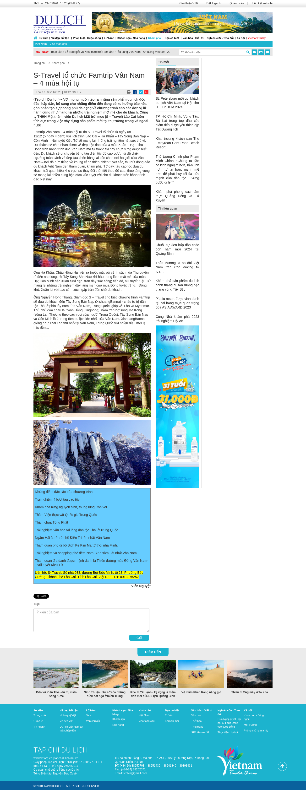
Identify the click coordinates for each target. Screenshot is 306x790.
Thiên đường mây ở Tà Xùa (249, 692)
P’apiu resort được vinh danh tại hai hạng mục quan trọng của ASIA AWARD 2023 (177, 303)
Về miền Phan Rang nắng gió (201, 692)
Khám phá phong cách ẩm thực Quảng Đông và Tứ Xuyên (177, 196)
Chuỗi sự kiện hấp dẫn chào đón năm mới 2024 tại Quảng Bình (177, 249)
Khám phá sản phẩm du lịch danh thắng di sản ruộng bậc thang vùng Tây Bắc (177, 285)
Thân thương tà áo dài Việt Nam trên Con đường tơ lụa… (177, 267)
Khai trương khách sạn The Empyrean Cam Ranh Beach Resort (177, 143)
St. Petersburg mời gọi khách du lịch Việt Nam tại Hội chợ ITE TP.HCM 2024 (177, 103)
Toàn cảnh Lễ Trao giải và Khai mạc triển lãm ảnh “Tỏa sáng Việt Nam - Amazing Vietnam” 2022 (112, 52)
